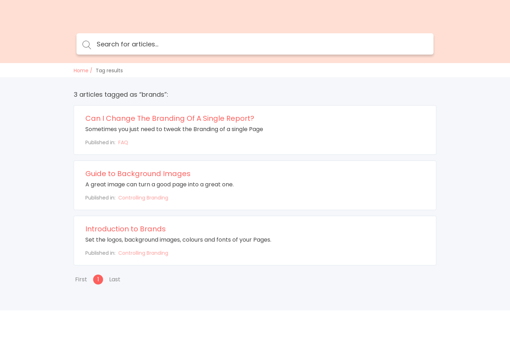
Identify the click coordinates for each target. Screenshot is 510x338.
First (81, 279)
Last (114, 279)
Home (81, 70)
